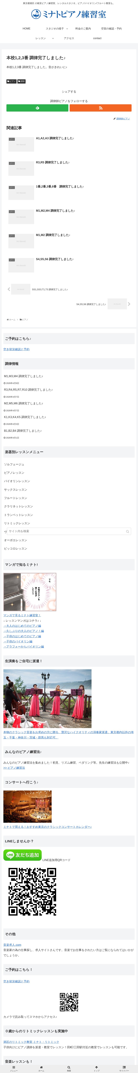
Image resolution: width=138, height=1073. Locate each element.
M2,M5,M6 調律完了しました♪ (23, 403)
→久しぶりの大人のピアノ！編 (23, 631)
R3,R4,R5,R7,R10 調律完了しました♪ (28, 389)
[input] (69, 531)
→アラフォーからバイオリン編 (23, 646)
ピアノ (13, 81)
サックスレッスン (15, 489)
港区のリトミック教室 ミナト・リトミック (31, 1042)
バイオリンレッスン (17, 481)
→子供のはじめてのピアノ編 (22, 636)
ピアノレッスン (14, 472)
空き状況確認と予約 (16, 349)
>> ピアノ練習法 (14, 767)
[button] (128, 532)
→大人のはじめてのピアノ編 (22, 625)
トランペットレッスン (18, 515)
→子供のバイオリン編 (17, 641)
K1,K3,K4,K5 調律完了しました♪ (25, 417)
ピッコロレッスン (15, 548)
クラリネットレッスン (18, 506)
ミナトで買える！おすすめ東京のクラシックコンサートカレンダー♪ (47, 826)
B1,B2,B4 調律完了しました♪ (23, 430)
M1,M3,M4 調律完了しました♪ (23, 376)
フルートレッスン (15, 498)
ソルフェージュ (14, 464)
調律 (23, 81)
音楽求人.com (12, 944)
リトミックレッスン (17, 523)
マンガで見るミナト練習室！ (22, 615)
